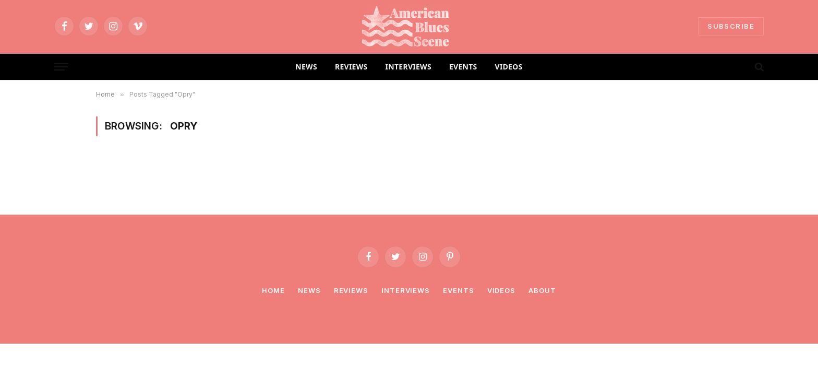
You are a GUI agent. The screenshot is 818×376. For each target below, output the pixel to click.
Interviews (405, 290)
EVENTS (463, 67)
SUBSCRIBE (730, 26)
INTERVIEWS (408, 67)
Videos (501, 290)
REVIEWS (351, 67)
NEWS (306, 67)
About (542, 290)
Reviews (351, 290)
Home (273, 290)
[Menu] (61, 67)
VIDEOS (509, 67)
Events (458, 290)
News (309, 290)
